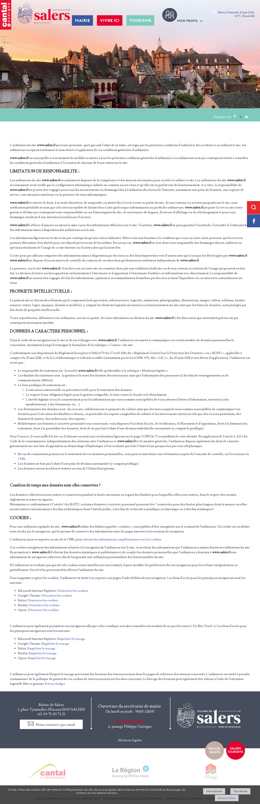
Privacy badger (55, 684)
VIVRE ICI (109, 20)
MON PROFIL (187, 20)
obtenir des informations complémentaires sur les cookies (122, 539)
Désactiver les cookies (72, 591)
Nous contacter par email (55, 724)
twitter (240, 116)
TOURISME (140, 20)
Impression (246, 115)
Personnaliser (227, 798)
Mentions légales (130, 740)
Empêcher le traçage (71, 639)
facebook (234, 116)
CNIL (22, 459)
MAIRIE (82, 20)
